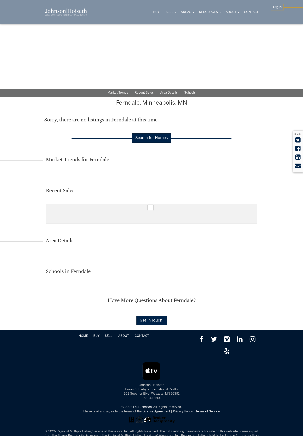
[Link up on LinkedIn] (240, 340)
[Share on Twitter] (297, 141)
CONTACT (142, 335)
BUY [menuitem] (156, 12)
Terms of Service (208, 411)
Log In (277, 7)
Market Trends (117, 92)
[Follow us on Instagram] (252, 340)
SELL (108, 335)
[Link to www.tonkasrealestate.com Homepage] (66, 12)
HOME (83, 335)
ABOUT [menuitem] (231, 12)
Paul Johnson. (142, 407)
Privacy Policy (183, 411)
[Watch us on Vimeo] (227, 340)
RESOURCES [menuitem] (208, 12)
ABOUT (123, 335)
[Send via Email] (298, 167)
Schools (190, 92)
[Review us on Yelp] (227, 352)
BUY (96, 335)
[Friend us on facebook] (201, 340)
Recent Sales (144, 92)
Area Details (169, 92)
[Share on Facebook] (297, 149)
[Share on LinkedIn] (297, 158)
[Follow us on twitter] (214, 340)
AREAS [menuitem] (186, 12)
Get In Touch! (151, 320)
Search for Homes (151, 138)
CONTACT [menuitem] (251, 12)
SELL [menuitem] (169, 12)
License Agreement (156, 411)
